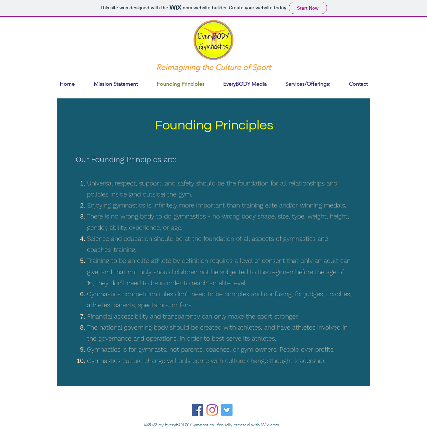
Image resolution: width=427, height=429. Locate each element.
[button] (308, 84)
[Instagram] (212, 410)
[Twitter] (227, 410)
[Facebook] (197, 410)
